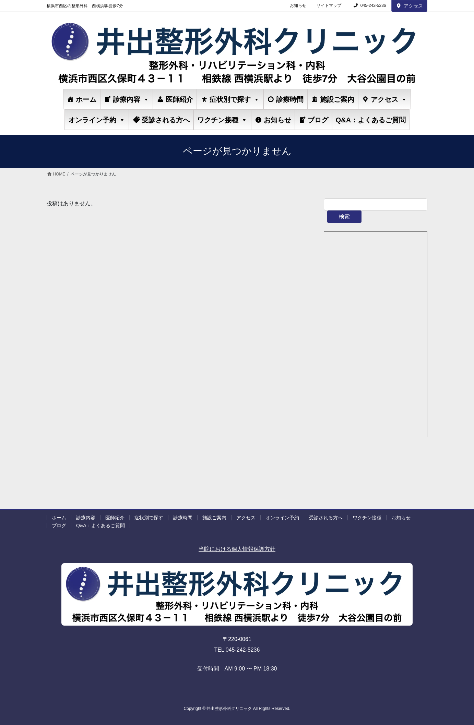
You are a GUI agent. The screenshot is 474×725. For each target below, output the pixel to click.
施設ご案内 (337, 99)
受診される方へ (166, 120)
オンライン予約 (96, 120)
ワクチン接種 (222, 120)
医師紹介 (179, 99)
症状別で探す (235, 99)
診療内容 (131, 99)
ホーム (86, 99)
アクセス (409, 6)
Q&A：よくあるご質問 (371, 120)
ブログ (318, 120)
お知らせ (298, 5)
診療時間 (290, 99)
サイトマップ (329, 5)
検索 (344, 216)
